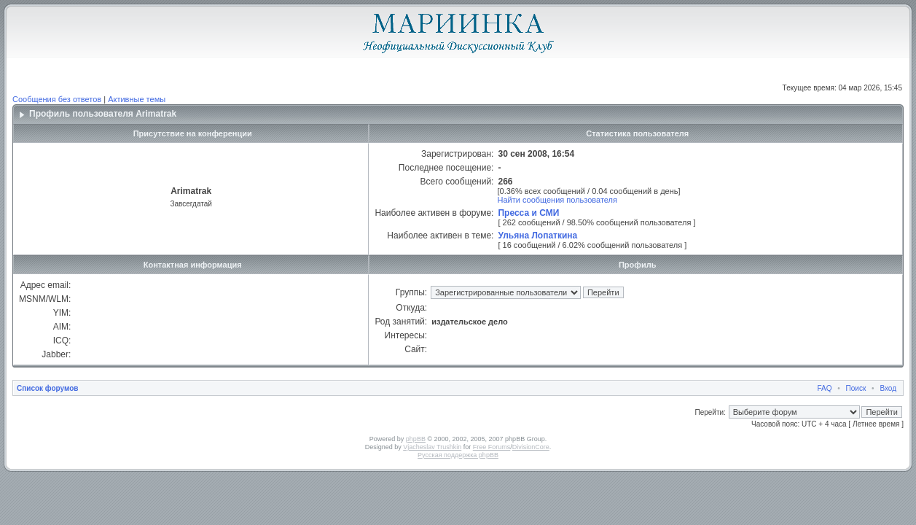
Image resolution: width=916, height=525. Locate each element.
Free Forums (492, 447)
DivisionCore (530, 447)
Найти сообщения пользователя (557, 199)
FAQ (825, 388)
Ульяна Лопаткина (537, 235)
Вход (888, 388)
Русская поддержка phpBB (458, 455)
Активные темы (136, 99)
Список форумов (48, 388)
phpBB (416, 439)
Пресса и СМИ (528, 213)
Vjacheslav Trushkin (432, 447)
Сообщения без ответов (56, 99)
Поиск (856, 388)
